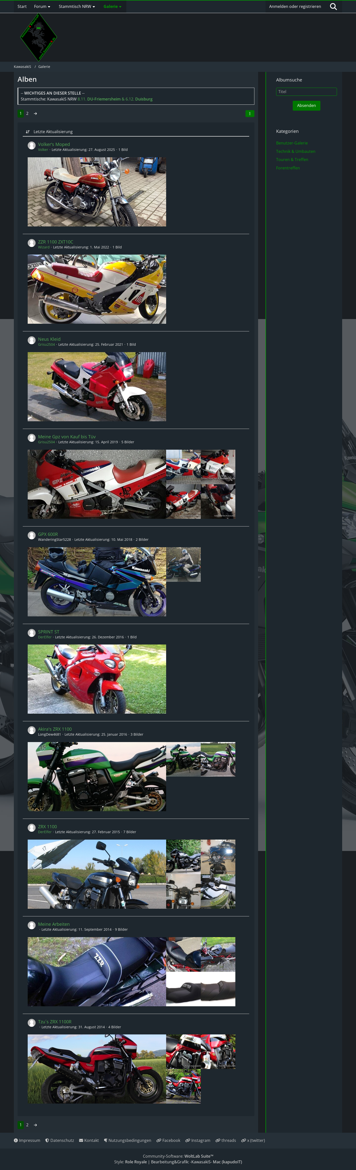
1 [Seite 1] (21, 113)
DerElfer (45, 637)
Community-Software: (178, 1156)
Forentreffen (288, 168)
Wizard (44, 247)
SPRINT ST (48, 632)
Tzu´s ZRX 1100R (54, 1022)
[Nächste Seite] (35, 114)
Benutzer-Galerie (292, 143)
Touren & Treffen (292, 159)
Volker (43, 149)
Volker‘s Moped (54, 144)
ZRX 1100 (47, 826)
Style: (130, 1162)
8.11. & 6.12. (115, 99)
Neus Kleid (49, 339)
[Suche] (333, 6)
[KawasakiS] (38, 37)
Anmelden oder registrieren (295, 6)
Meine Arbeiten (54, 924)
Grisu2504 (46, 344)
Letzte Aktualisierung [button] (53, 131)
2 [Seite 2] (27, 113)
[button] (249, 113)
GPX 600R (48, 534)
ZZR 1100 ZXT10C (55, 242)
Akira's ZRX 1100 (55, 729)
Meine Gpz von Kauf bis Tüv (67, 437)
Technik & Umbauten (295, 151)
